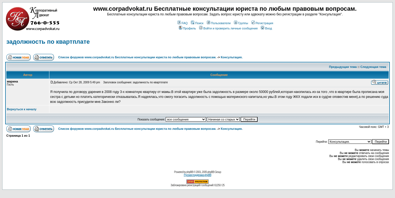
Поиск (197, 23)
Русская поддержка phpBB (197, 175)
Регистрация (262, 23)
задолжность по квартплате (48, 41)
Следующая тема (373, 66)
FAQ (182, 23)
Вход (266, 28)
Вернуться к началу (21, 109)
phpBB (189, 172)
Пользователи (219, 23)
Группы (241, 23)
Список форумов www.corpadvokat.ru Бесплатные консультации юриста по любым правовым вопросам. (137, 57)
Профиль (187, 28)
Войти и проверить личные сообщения (228, 28)
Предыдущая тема (343, 66)
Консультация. (231, 57)
